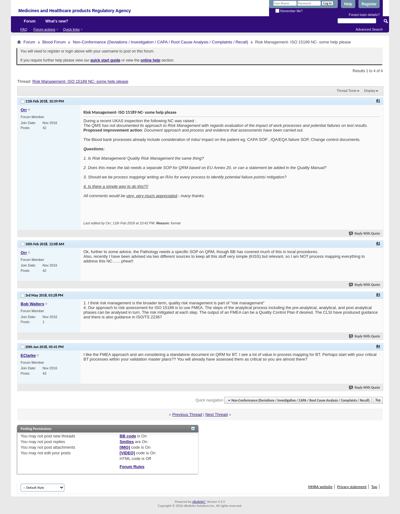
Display (369, 90)
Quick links (71, 29)
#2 (378, 243)
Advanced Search (369, 29)
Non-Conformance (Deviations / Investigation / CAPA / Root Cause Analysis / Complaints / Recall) (160, 42)
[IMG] (125, 447)
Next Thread (216, 414)
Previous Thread (187, 414)
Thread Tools (346, 90)
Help (348, 4)
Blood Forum (54, 42)
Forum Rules (132, 466)
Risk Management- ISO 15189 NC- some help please (80, 81)
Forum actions (44, 29)
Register (369, 4)
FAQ (23, 29)
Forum (29, 21)
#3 (378, 294)
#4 (378, 346)
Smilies (127, 441)
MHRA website (320, 486)
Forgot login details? (364, 15)
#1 (378, 100)
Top (377, 400)
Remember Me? (288, 11)
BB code (128, 436)
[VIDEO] (127, 453)
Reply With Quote (364, 234)
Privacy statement (352, 486)
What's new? (56, 21)
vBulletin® (199, 502)
